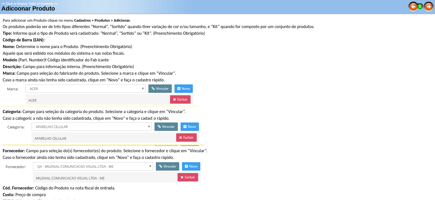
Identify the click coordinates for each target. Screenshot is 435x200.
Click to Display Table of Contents (29, 3)
